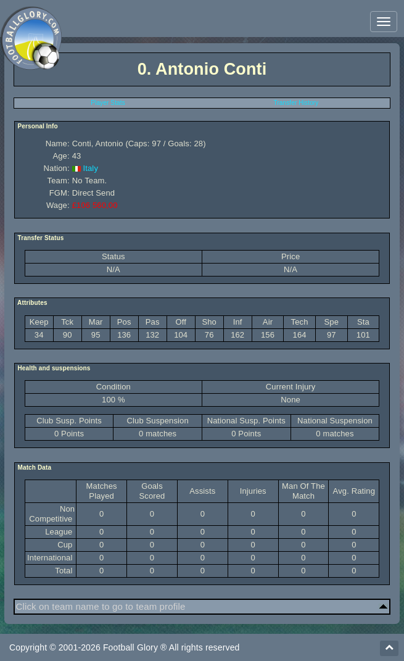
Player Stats (108, 102)
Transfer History (295, 102)
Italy (90, 168)
